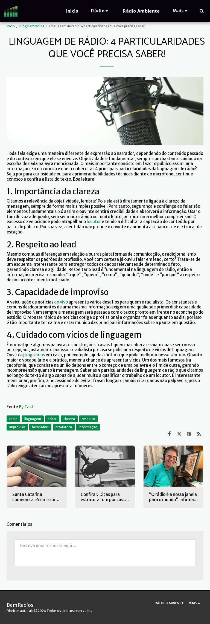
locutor (94, 221)
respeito (88, 419)
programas (34, 354)
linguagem (32, 419)
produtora (64, 427)
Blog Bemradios (31, 26)
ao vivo (61, 302)
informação (88, 427)
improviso (17, 427)
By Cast (26, 406)
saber (52, 419)
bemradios (40, 427)
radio (13, 419)
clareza (69, 419)
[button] (100, 10)
